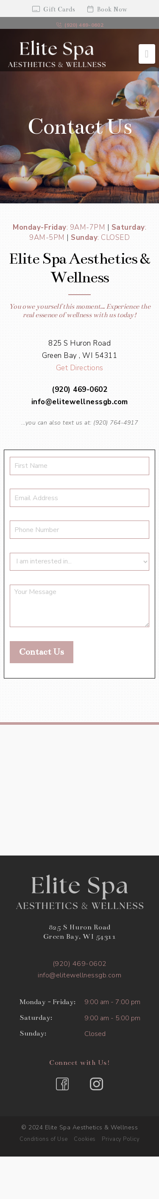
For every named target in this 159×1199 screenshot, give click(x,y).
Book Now (107, 9)
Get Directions (79, 368)
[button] (147, 54)
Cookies (85, 1139)
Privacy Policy (120, 1139)
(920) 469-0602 (79, 25)
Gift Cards (53, 9)
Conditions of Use (44, 1139)
